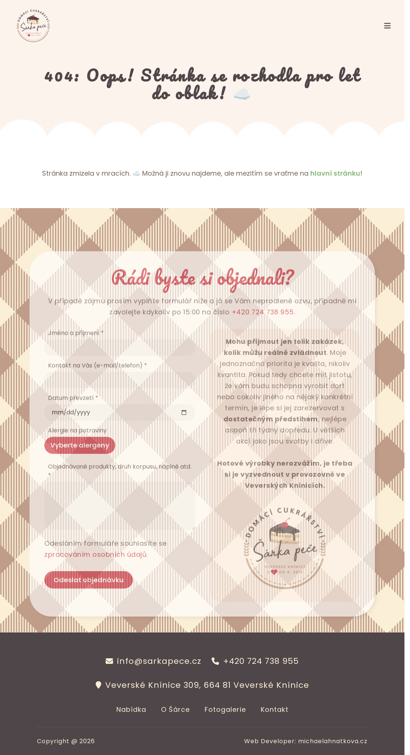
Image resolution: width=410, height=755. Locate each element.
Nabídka (131, 709)
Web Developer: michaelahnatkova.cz (306, 741)
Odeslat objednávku (89, 590)
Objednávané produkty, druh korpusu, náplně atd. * (119, 481)
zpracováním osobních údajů (95, 565)
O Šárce (175, 709)
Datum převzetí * (73, 408)
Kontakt (274, 709)
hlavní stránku (335, 173)
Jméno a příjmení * (76, 343)
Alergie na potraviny (77, 441)
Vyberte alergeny (79, 456)
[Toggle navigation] (387, 26)
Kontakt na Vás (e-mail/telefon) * (97, 376)
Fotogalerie (225, 709)
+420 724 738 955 (262, 322)
